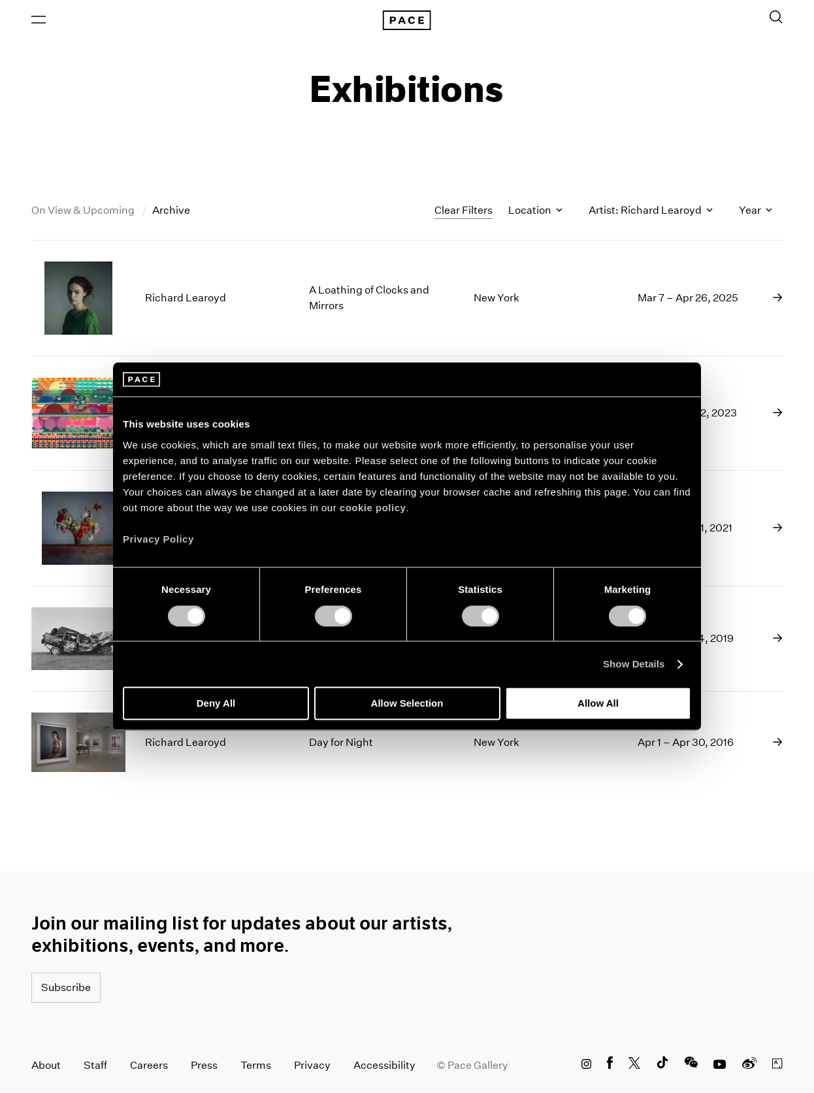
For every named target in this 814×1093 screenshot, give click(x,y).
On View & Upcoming (84, 211)
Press (204, 1066)
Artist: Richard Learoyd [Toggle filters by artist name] (651, 211)
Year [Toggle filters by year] (755, 211)
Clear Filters (463, 211)
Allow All (598, 703)
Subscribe (66, 989)
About (46, 1066)
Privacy (312, 1066)
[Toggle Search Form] (776, 17)
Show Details (634, 663)
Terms (255, 1066)
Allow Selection (407, 703)
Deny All (216, 703)
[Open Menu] (38, 20)
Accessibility (384, 1066)
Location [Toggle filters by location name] (535, 211)
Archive (171, 211)
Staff (95, 1066)
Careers (149, 1066)
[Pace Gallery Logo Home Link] (407, 21)
